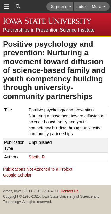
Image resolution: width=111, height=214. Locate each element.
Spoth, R (37, 157)
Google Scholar (17, 175)
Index (81, 6)
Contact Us (69, 191)
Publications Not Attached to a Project (37, 169)
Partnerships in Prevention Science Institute (49, 29)
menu (6, 6)
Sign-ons (61, 6)
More (98, 6)
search (18, 6)
